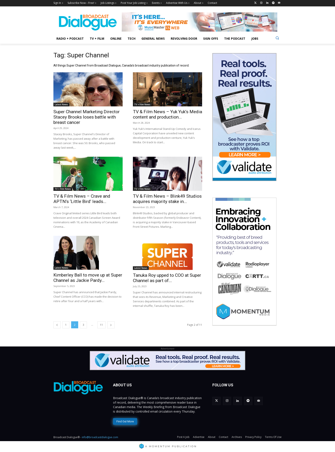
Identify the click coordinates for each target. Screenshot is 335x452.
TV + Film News (142, 104)
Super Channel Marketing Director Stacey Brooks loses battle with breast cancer (86, 117)
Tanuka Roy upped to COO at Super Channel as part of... (167, 278)
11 (101, 325)
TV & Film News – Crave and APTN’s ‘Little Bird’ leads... (81, 199)
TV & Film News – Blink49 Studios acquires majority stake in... (167, 199)
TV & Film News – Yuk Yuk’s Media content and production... (167, 114)
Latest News (61, 104)
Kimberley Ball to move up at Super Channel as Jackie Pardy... (87, 277)
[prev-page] (57, 324)
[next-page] (111, 324)
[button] (277, 37)
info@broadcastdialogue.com (100, 437)
